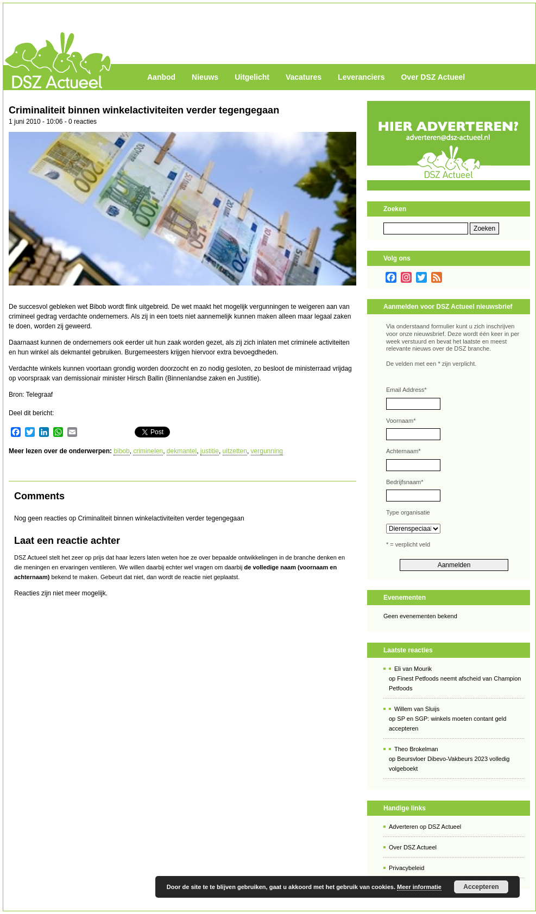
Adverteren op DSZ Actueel (425, 826)
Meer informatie (419, 887)
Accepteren (481, 887)
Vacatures (303, 77)
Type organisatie (408, 512)
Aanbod (161, 77)
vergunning (267, 451)
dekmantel (182, 451)
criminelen (148, 451)
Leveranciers (361, 77)
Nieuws (205, 77)
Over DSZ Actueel (433, 77)
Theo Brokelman (416, 749)
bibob (121, 451)
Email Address (406, 389)
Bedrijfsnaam (404, 482)
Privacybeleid (406, 868)
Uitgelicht (252, 77)
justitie (209, 451)
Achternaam (403, 451)
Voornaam (400, 420)
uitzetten (235, 451)
